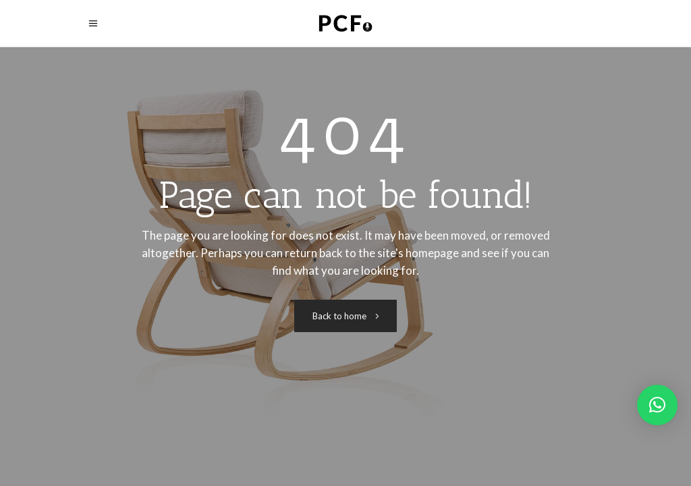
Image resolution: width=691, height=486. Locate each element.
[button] (657, 405)
